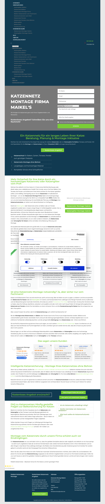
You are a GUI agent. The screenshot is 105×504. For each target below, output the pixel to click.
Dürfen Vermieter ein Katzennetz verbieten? (75, 415)
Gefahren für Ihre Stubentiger (66, 326)
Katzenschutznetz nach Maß (23, 16)
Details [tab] (52, 239)
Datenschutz (61, 502)
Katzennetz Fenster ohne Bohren (24, 21)
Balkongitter (18, 23)
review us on (21, 360)
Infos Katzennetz (24, 287)
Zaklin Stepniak (63, 348)
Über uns (16, 39)
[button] (46, 45)
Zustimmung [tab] (30, 239)
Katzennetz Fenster (20, 18)
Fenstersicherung (19, 27)
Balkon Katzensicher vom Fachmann (25, 14)
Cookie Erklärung (68, 502)
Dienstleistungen (19, 5)
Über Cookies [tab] (75, 239)
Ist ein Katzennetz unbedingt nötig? (73, 409)
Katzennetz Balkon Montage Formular (22, 429)
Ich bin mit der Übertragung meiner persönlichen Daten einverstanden (77, 124)
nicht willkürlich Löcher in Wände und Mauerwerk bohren (51, 372)
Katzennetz (17, 3)
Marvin (41, 348)
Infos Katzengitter (80, 287)
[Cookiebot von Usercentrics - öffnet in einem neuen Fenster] (77, 234)
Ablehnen (31, 268)
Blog (14, 36)
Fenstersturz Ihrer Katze (60, 304)
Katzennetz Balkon (20, 10)
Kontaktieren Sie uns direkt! (52, 285)
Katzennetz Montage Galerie (23, 32)
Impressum (56, 502)
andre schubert (83, 348)
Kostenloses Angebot (20, 42)
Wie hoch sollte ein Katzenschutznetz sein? (69, 421)
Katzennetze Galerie (20, 30)
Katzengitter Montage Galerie (23, 34)
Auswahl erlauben (52, 268)
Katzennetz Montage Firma (22, 12)
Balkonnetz (17, 25)
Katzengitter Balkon (20, 8)
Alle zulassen (73, 268)
